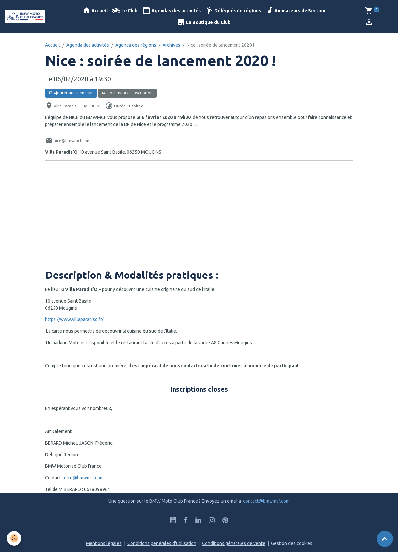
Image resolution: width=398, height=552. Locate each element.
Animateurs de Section (295, 10)
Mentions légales (104, 543)
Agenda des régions (135, 45)
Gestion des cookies (291, 543)
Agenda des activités (87, 45)
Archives (171, 45)
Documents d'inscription (127, 93)
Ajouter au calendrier (71, 93)
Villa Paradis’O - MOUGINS (77, 106)
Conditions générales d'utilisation (161, 543)
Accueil (95, 10)
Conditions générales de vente (233, 543)
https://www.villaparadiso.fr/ (74, 319)
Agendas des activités (171, 10)
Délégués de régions (233, 10)
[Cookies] (14, 538)
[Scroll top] (385, 539)
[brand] (26, 16)
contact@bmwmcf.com (266, 501)
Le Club (125, 10)
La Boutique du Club (204, 22)
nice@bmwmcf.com (84, 477)
